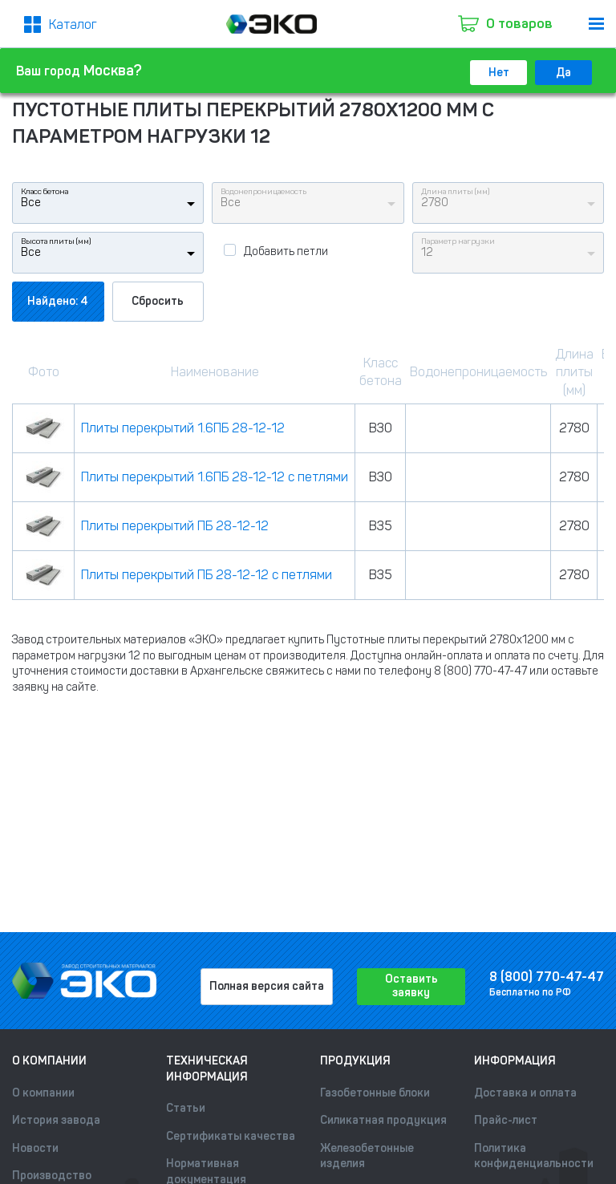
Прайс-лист (505, 1120)
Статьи (185, 1108)
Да (563, 72)
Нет (498, 72)
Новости (35, 1148)
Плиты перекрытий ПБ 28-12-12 (175, 525)
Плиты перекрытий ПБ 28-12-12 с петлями (206, 574)
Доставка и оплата (525, 1093)
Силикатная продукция (383, 1120)
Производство (51, 1175)
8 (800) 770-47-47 (546, 976)
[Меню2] (60, 25)
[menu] (596, 24)
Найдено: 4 (57, 301)
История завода (56, 1120)
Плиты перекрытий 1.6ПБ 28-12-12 (183, 428)
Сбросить (158, 301)
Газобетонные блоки (375, 1093)
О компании (43, 1093)
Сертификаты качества (230, 1136)
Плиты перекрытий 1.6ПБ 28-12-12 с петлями (214, 477)
